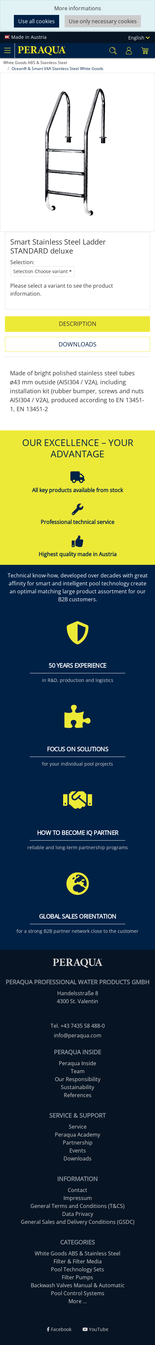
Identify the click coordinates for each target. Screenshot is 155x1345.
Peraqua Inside (77, 1063)
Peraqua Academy (77, 1134)
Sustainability (77, 1087)
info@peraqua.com (77, 1035)
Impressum (77, 1198)
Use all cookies (36, 21)
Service (78, 1126)
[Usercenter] (129, 50)
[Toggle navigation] (7, 50)
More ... (77, 1301)
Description (78, 324)
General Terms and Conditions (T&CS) (77, 1206)
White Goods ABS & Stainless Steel (77, 1253)
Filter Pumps (77, 1277)
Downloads (77, 344)
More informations (77, 8)
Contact (77, 1190)
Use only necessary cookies (103, 21)
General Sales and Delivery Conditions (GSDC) (78, 1222)
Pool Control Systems (77, 1293)
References (78, 1095)
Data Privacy (77, 1214)
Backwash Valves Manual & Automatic (78, 1285)
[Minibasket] (144, 50)
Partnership (78, 1142)
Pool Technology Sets (77, 1269)
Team (78, 1071)
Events (77, 1150)
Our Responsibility (77, 1079)
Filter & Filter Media (78, 1261)
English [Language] (139, 38)
